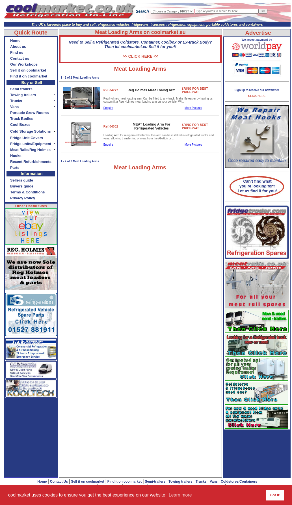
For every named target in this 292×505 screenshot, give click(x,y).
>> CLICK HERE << (140, 56)
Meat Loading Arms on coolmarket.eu (140, 32)
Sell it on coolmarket (87, 482)
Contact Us (59, 482)
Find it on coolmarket (124, 482)
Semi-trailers (155, 482)
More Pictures (193, 107)
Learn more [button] (180, 495)
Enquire (108, 107)
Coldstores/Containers (239, 482)
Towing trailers (180, 482)
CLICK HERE (256, 96)
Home (42, 482)
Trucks (201, 482)
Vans (214, 482)
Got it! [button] (275, 495)
